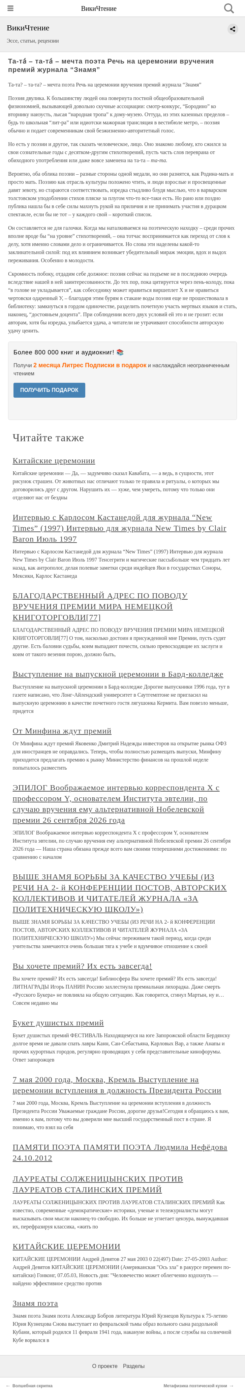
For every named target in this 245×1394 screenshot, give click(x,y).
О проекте (105, 1366)
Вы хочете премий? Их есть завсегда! (82, 966)
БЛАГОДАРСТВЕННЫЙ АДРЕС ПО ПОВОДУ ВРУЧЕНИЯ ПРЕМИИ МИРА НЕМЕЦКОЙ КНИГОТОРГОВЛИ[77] (100, 606)
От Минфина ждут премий (62, 730)
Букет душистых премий (58, 1022)
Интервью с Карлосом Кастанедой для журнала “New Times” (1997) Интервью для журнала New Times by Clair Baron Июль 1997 (119, 528)
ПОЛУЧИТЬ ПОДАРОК (49, 390)
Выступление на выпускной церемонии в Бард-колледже (118, 674)
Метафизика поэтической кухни (195, 1386)
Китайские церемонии (54, 460)
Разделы (134, 1366)
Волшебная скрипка (32, 1386)
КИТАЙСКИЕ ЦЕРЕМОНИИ (67, 1246)
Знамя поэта (35, 1303)
